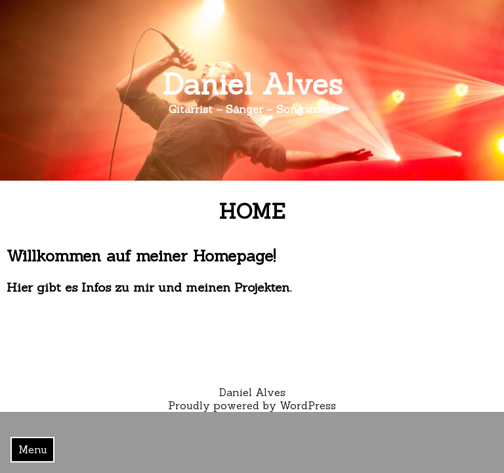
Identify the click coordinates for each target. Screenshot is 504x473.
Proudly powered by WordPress (252, 405)
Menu (32, 449)
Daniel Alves (252, 83)
